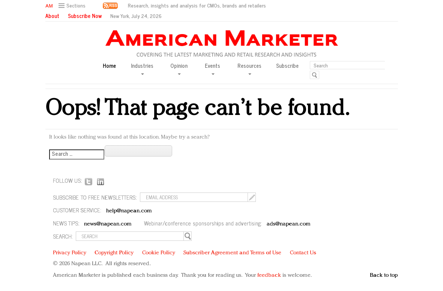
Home (109, 66)
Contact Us (303, 253)
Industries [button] (142, 68)
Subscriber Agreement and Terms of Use (232, 253)
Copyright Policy (114, 253)
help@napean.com (129, 211)
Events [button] (212, 68)
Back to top (384, 275)
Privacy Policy (69, 253)
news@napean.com (108, 224)
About (52, 15)
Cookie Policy (158, 253)
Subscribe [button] (287, 66)
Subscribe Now (85, 15)
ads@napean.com (289, 224)
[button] (73, 5)
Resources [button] (249, 68)
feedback (269, 275)
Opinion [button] (179, 68)
